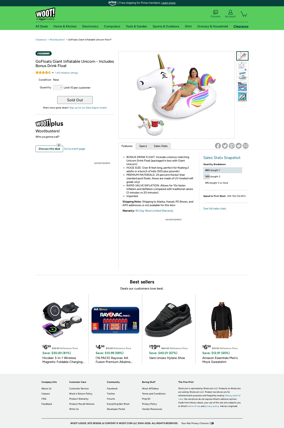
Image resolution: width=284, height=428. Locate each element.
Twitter (111, 393)
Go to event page (74, 148)
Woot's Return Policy (80, 393)
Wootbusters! (57, 39)
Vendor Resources (152, 409)
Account (230, 14)
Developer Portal (116, 409)
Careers (45, 393)
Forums (215, 14)
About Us (46, 388)
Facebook (112, 388)
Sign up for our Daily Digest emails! (88, 107)
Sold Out (75, 100)
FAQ (43, 398)
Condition (45, 79)
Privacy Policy (149, 404)
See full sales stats (214, 208)
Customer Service (79, 388)
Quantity (45, 87)
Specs (143, 146)
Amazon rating (66, 72)
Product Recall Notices (81, 404)
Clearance (41, 39)
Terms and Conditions (154, 393)
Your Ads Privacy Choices (195, 423)
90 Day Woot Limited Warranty (154, 210)
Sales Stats (161, 146)
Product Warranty (78, 398)
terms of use (194, 406)
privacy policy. (212, 406)
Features (127, 146)
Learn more (169, 3)
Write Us (74, 409)
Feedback (46, 404)
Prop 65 (146, 398)
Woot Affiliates (150, 388)
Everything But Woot (118, 404)
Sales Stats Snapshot (222, 157)
